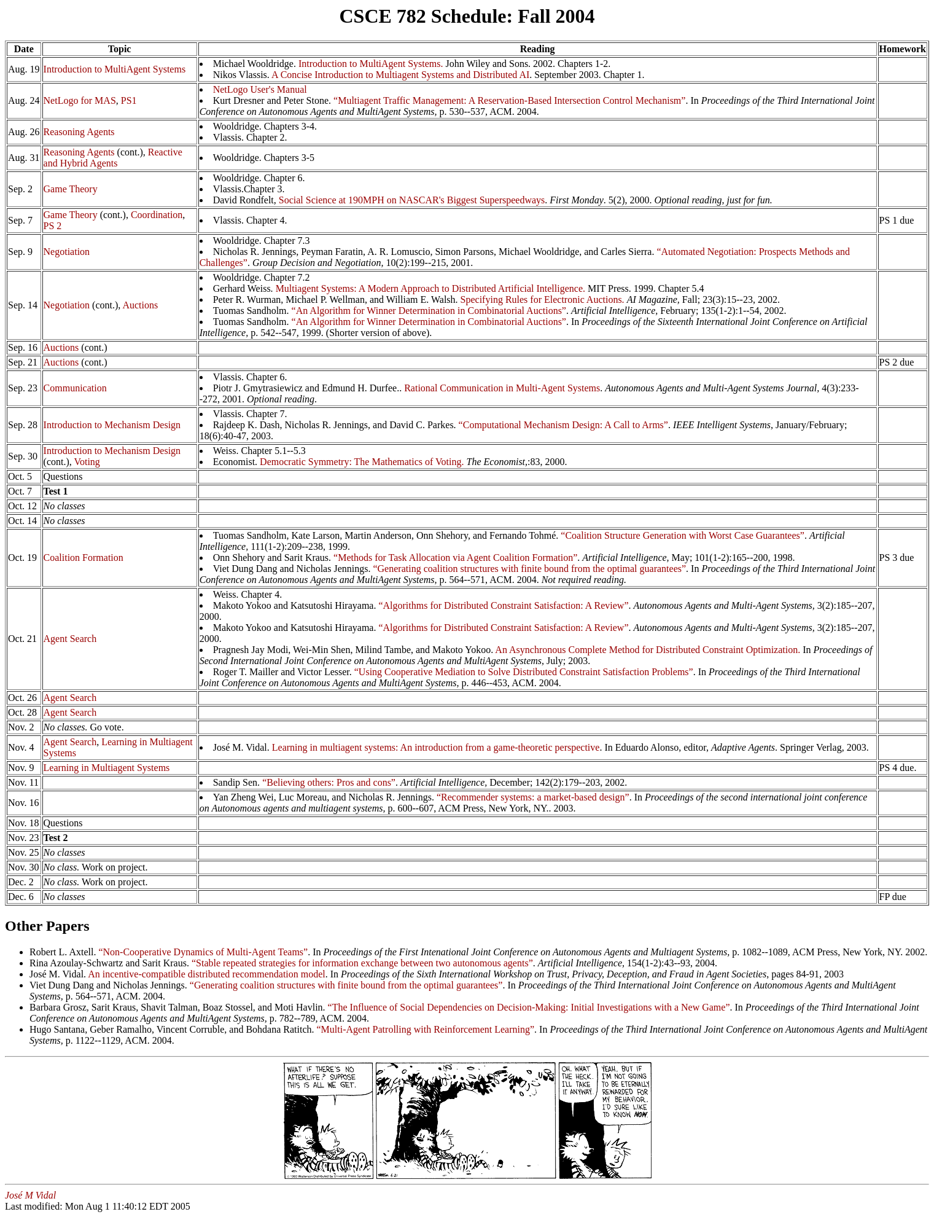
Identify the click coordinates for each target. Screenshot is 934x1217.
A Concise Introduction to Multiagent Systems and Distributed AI (400, 74)
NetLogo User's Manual (260, 89)
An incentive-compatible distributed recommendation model (206, 974)
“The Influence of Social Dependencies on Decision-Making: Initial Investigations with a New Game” (529, 1007)
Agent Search (70, 638)
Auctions (140, 305)
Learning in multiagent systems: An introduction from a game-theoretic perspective (436, 747)
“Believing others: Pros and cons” (328, 782)
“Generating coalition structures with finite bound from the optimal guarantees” (529, 568)
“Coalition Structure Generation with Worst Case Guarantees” (682, 535)
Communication (75, 388)
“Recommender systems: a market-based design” (533, 797)
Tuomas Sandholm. (252, 321)
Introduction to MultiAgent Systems (115, 69)
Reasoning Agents (79, 132)
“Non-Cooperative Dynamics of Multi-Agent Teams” (203, 952)
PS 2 (53, 226)
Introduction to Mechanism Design (112, 425)
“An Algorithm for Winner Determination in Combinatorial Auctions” (429, 310)
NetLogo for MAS (80, 100)
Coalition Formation (83, 557)
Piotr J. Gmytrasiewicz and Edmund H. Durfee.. (308, 388)
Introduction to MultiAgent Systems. (370, 63)
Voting (86, 461)
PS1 (129, 100)
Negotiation (67, 251)
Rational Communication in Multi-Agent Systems (502, 388)
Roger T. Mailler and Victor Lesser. (283, 672)
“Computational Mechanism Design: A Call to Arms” (563, 425)
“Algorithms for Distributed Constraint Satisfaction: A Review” (503, 605)
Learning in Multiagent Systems (107, 767)
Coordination (156, 214)
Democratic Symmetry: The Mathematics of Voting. (362, 461)
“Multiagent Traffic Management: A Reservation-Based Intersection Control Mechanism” (509, 100)
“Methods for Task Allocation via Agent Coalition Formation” (455, 557)
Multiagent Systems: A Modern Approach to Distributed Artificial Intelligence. (430, 288)
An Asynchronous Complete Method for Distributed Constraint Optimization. (647, 649)
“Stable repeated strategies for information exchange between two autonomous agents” (362, 963)
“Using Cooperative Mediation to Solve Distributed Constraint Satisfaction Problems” (523, 672)
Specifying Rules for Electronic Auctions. (543, 299)
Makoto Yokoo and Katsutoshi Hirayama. (296, 605)
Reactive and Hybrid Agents (113, 157)
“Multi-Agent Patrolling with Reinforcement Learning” (426, 1029)
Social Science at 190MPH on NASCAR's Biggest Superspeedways (412, 200)
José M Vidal (30, 1195)
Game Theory (71, 189)
